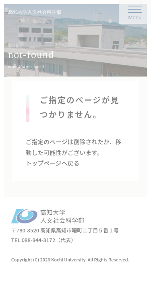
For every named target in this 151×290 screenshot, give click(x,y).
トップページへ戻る (53, 163)
